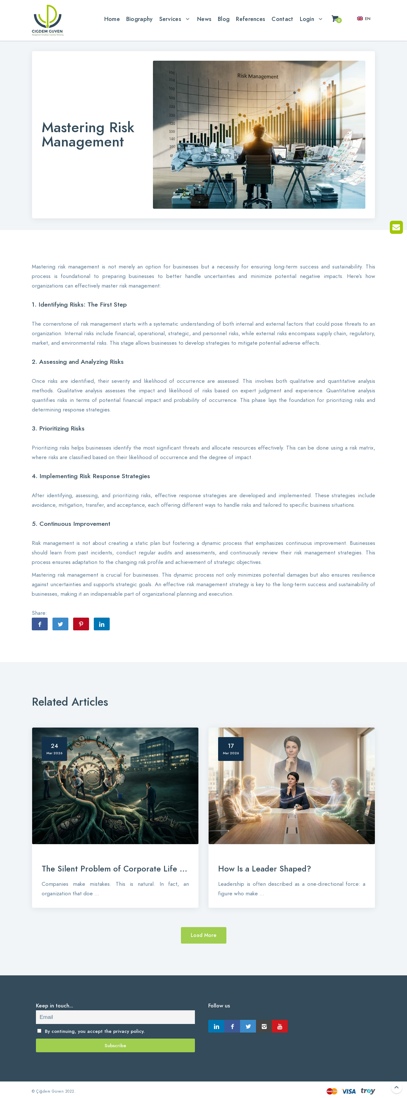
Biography (139, 19)
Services (170, 19)
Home (112, 19)
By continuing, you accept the (91, 1031)
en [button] (363, 19)
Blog (224, 19)
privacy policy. (129, 1031)
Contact (282, 19)
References (250, 19)
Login (307, 19)
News (204, 19)
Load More (204, 935)
